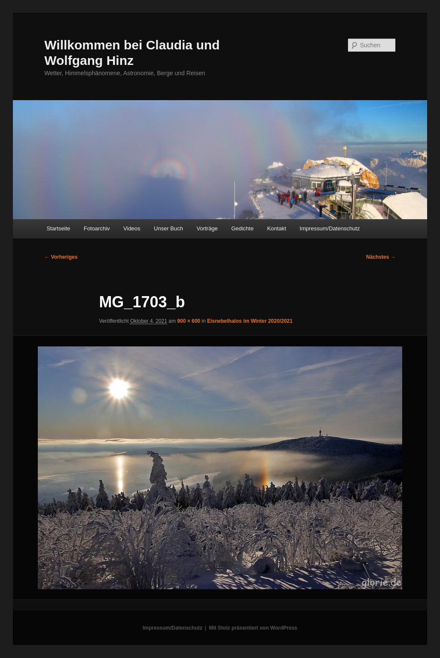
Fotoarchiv (97, 228)
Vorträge (207, 228)
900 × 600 (188, 321)
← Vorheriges (60, 257)
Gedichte (242, 228)
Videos (132, 228)
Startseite (58, 228)
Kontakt (276, 228)
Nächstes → (381, 257)
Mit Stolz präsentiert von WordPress (253, 628)
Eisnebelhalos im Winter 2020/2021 (250, 321)
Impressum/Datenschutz (329, 228)
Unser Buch (168, 228)
